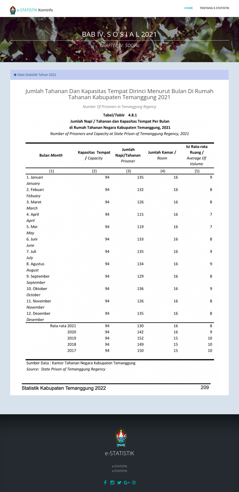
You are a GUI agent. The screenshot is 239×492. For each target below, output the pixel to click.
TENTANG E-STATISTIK (214, 8)
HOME (188, 8)
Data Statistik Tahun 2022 (35, 74)
